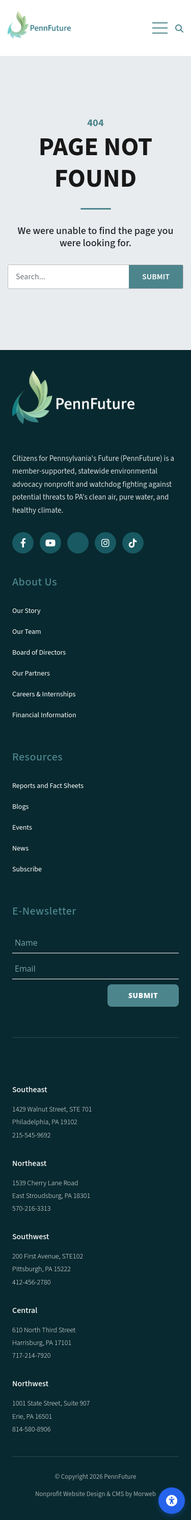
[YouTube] (50, 542)
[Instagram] (105, 542)
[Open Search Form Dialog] (179, 28)
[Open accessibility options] (171, 1500)
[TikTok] (133, 542)
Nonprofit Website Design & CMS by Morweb (95, 1494)
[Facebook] (23, 542)
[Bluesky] (78, 542)
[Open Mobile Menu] (160, 28)
